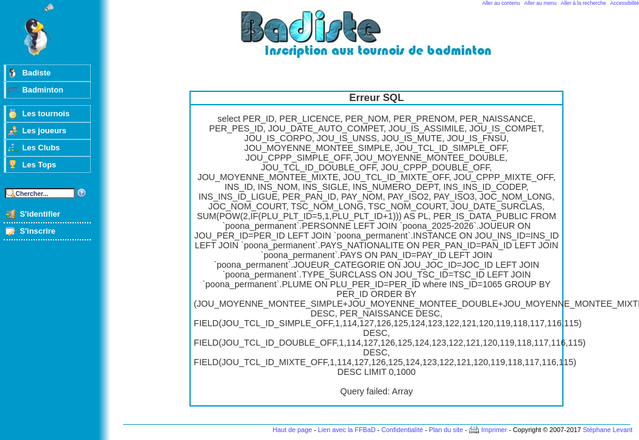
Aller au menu (540, 3)
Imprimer (494, 429)
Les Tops (39, 164)
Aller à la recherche (583, 3)
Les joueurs (44, 130)
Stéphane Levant (608, 429)
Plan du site (446, 429)
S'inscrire (37, 231)
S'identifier (39, 213)
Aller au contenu (501, 3)
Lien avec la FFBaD (347, 429)
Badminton (42, 89)
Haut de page (292, 429)
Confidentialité (402, 429)
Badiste (36, 72)
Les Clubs (41, 147)
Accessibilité (624, 3)
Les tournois (45, 113)
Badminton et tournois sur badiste (380, 40)
